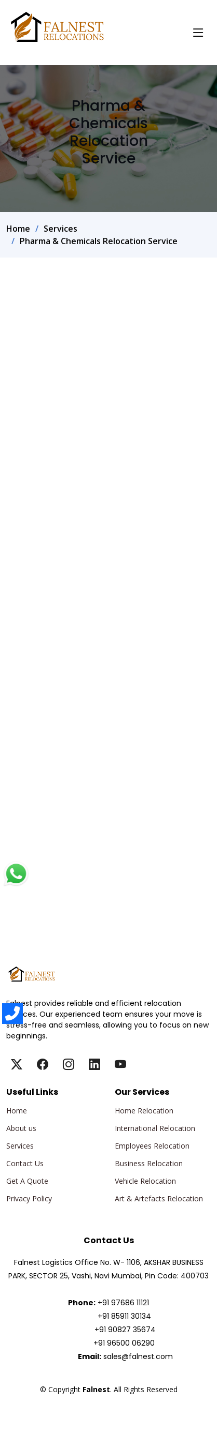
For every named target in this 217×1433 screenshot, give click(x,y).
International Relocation (155, 1128)
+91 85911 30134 (124, 1316)
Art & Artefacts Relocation (159, 1198)
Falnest (108, 1401)
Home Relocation (144, 1110)
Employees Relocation (152, 1146)
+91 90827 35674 (125, 1329)
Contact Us (25, 1163)
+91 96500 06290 (124, 1343)
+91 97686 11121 (123, 1303)
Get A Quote (27, 1181)
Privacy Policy (29, 1198)
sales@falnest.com (138, 1356)
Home (18, 228)
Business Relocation (149, 1163)
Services (60, 228)
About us (21, 1128)
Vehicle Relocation (145, 1181)
